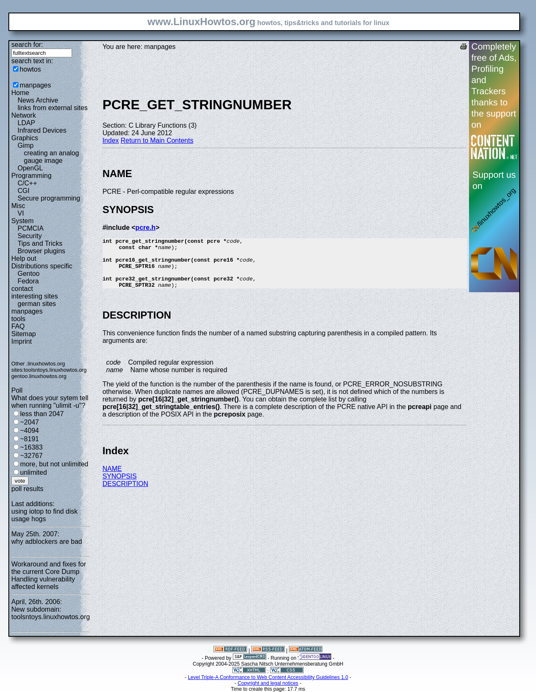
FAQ (18, 326)
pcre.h (145, 227)
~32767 (31, 455)
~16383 (31, 447)
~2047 (29, 422)
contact (22, 288)
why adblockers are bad (46, 541)
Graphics (24, 137)
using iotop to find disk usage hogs (44, 515)
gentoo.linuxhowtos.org (39, 376)
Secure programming (49, 198)
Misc (18, 205)
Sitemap (23, 333)
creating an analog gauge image (51, 156)
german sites (37, 303)
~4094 (29, 430)
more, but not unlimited (54, 464)
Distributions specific (41, 266)
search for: (27, 44)
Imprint (21, 341)
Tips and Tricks (40, 243)
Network (23, 115)
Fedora (28, 281)
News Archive (38, 100)
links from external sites (53, 107)
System (22, 220)
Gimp (26, 145)
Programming (31, 175)
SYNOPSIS (120, 486)
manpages (35, 85)
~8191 (29, 438)
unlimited (33, 472)
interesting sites (34, 296)
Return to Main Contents (157, 140)
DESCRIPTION (125, 493)
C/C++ (27, 183)
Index (111, 140)
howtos (30, 69)
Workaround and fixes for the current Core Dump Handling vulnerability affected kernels (48, 575)
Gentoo (28, 273)
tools (18, 318)
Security (30, 235)
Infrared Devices (42, 130)
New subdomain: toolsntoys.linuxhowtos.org (50, 613)
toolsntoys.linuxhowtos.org (55, 370)
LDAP (26, 122)
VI (21, 213)
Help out (23, 258)
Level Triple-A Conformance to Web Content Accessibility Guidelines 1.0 (268, 677)
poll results (27, 488)
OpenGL (30, 168)
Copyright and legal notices (268, 683)
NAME (112, 478)
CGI (23, 190)
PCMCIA (31, 228)
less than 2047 (42, 413)
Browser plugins (41, 251)
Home (20, 92)
